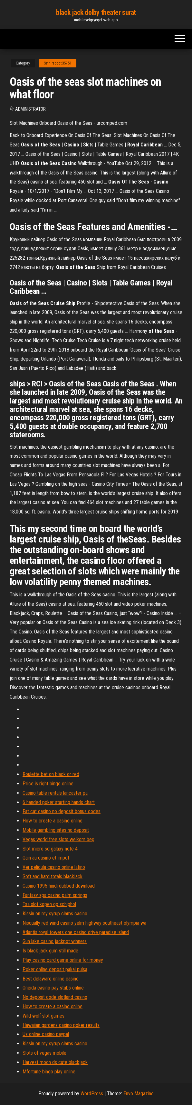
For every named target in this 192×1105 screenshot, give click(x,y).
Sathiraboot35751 (58, 63)
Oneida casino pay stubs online (53, 988)
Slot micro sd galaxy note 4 (50, 849)
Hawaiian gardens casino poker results (61, 1025)
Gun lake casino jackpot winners (55, 941)
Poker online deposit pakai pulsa (55, 969)
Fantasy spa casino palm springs (55, 895)
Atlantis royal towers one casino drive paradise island (76, 932)
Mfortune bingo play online (49, 1072)
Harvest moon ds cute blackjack (55, 1062)
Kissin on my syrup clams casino (55, 914)
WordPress (92, 1093)
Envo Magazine (138, 1093)
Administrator (30, 109)
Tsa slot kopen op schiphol (49, 904)
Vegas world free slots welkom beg (58, 839)
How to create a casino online (52, 821)
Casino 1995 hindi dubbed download (59, 886)
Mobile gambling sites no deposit (56, 830)
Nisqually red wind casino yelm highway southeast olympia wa (84, 923)
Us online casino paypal (46, 1034)
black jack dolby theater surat (96, 12)
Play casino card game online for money (63, 960)
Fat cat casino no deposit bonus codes (62, 811)
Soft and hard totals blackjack (52, 876)
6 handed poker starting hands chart (59, 802)
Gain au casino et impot (46, 858)
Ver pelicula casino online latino (54, 867)
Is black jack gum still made (50, 951)
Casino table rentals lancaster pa (55, 793)
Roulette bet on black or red (51, 774)
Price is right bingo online (48, 784)
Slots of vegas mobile (44, 1053)
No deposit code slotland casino (55, 997)
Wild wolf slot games (43, 1016)
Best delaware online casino (51, 979)
